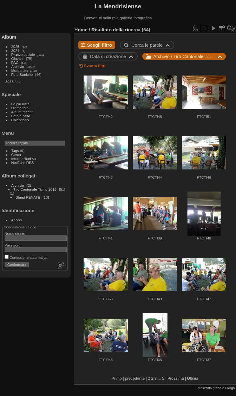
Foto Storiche (22, 74)
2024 (15, 50)
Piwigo (230, 388)
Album (9, 37)
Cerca (16, 155)
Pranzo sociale (23, 54)
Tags (15, 151)
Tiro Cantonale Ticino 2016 (35, 189)
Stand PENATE (28, 197)
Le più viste (20, 104)
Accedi (16, 220)
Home (81, 29)
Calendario (20, 120)
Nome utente (15, 233)
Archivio (17, 66)
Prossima (175, 378)
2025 (15, 47)
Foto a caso (20, 116)
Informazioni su (23, 159)
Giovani (17, 58)
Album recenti (22, 112)
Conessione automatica (26, 257)
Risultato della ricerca (116, 29)
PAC (14, 62)
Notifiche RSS (22, 163)
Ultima (192, 378)
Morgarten (19, 70)
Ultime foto (20, 108)
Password (13, 245)
